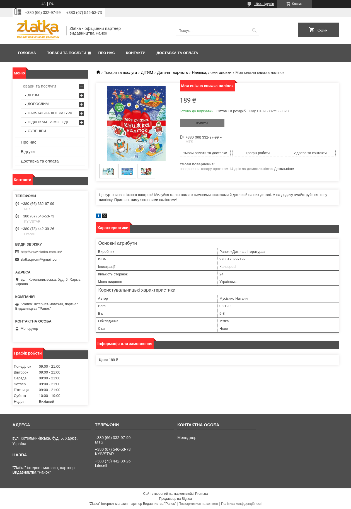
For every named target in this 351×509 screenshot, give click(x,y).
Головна (27, 53)
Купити (202, 123)
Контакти (136, 53)
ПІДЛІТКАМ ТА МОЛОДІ (48, 122)
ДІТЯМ (147, 72)
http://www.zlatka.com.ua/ (41, 252)
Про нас (106, 53)
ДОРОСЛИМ (38, 104)
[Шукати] (254, 30)
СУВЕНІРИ (37, 131)
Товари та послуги (66, 53)
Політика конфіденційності (241, 504)
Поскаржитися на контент (198, 504)
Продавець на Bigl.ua (175, 499)
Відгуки (28, 151)
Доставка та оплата (177, 53)
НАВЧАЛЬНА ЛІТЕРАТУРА (50, 113)
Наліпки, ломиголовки (211, 72)
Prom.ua (201, 494)
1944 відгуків (264, 4)
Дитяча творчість (172, 72)
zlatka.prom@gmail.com (40, 259)
